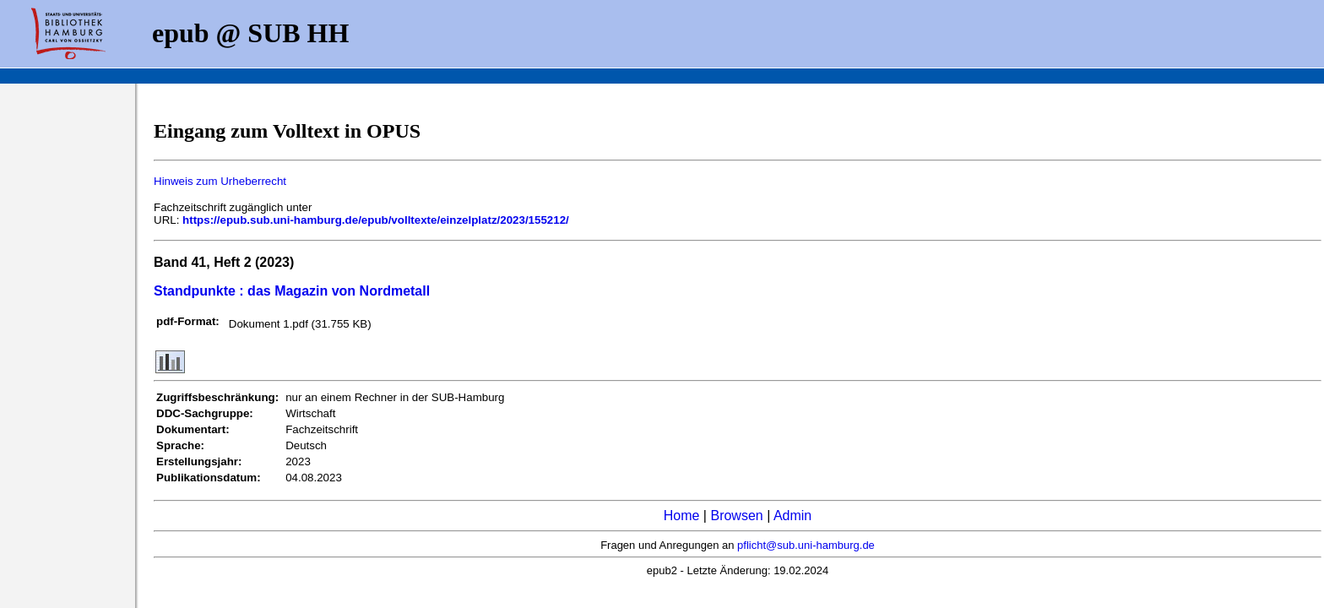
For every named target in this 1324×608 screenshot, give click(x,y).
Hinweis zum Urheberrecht (220, 181)
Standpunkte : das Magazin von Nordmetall (292, 291)
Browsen (736, 515)
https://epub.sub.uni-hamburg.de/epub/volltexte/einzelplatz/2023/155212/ (375, 220)
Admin (792, 515)
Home (682, 515)
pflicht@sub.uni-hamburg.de (806, 545)
